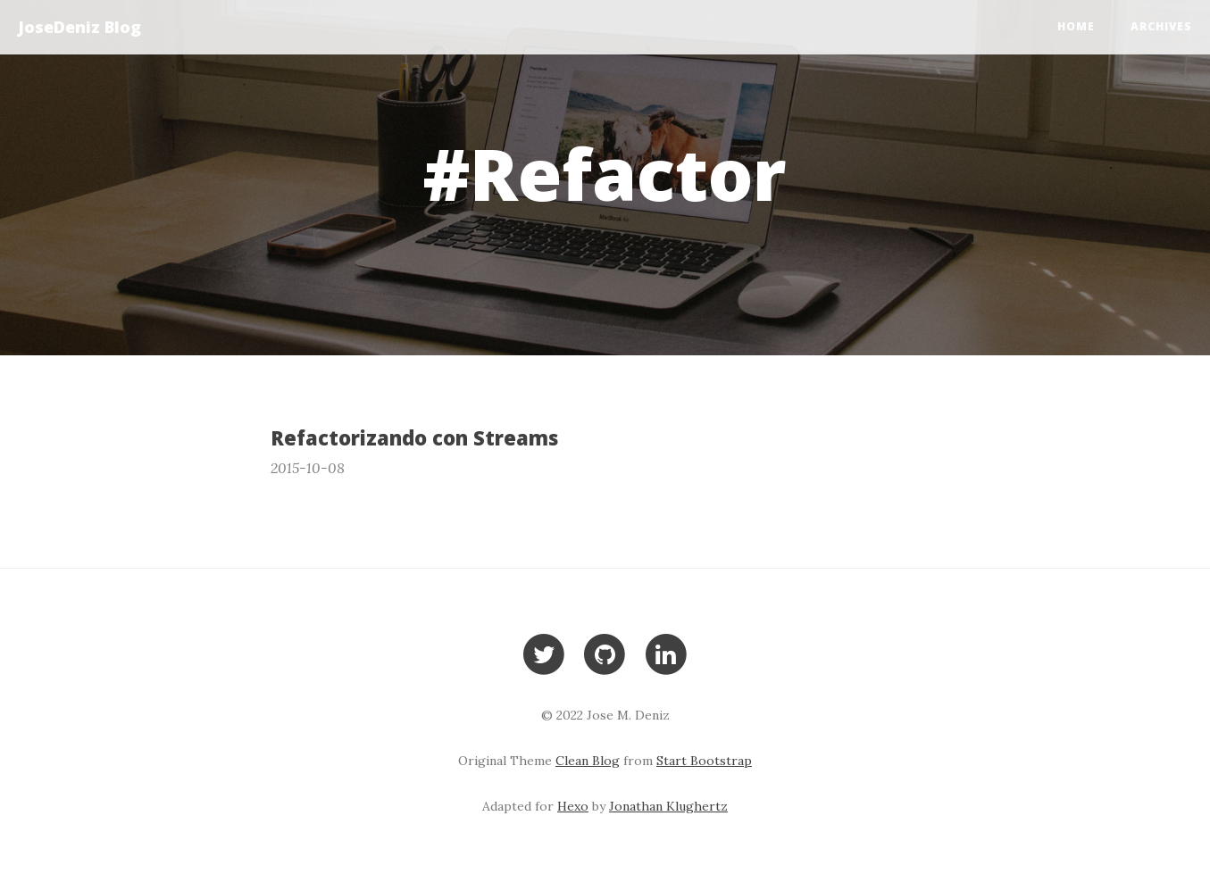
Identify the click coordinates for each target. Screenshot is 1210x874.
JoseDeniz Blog (79, 26)
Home (1076, 26)
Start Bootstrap (704, 761)
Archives (1161, 26)
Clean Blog (587, 761)
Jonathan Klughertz (668, 806)
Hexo (572, 806)
